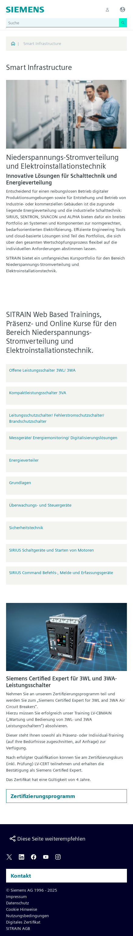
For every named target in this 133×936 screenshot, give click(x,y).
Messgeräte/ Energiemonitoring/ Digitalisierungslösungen (63, 437)
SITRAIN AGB (18, 928)
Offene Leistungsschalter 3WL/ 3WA (42, 370)
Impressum (16, 896)
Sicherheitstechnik (26, 527)
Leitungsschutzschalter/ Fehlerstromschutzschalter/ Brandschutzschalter (56, 418)
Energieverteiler (24, 460)
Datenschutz (17, 902)
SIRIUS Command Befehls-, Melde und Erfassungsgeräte (61, 572)
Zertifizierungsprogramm (43, 796)
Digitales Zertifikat (23, 922)
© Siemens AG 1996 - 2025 (31, 890)
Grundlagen (20, 482)
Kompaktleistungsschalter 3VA (37, 392)
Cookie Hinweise (21, 909)
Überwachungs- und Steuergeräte (40, 505)
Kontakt (21, 875)
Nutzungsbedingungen (27, 915)
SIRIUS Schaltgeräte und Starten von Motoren (51, 550)
